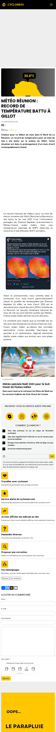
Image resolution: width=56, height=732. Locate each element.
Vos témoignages (10, 569)
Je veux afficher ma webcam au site (20, 516)
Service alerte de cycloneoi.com (18, 499)
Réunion (5, 578)
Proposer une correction (14, 552)
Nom (3, 599)
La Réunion (12, 130)
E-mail (3, 609)
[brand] (13, 4)
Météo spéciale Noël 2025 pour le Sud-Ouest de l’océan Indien (26, 385)
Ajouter (6, 678)
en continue (15, 578)
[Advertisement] (28, 38)
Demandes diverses (11, 534)
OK (52, 456)
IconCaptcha (19, 673)
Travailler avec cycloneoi (14, 481)
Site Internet (6, 618)
